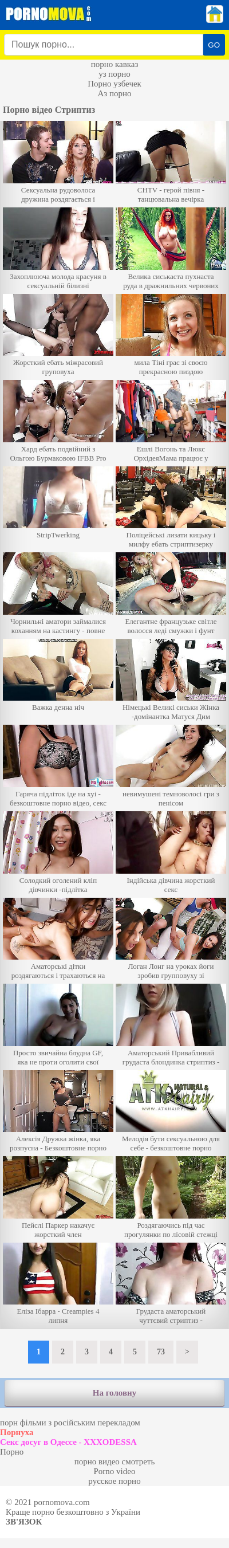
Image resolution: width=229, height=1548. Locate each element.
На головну (114, 1392)
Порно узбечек (114, 83)
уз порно (114, 73)
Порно (11, 1451)
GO (214, 45)
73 (161, 1351)
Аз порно (114, 93)
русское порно (114, 1481)
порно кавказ (115, 64)
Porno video (115, 1471)
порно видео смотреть (114, 1461)
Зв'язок (24, 1521)
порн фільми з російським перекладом (70, 1422)
